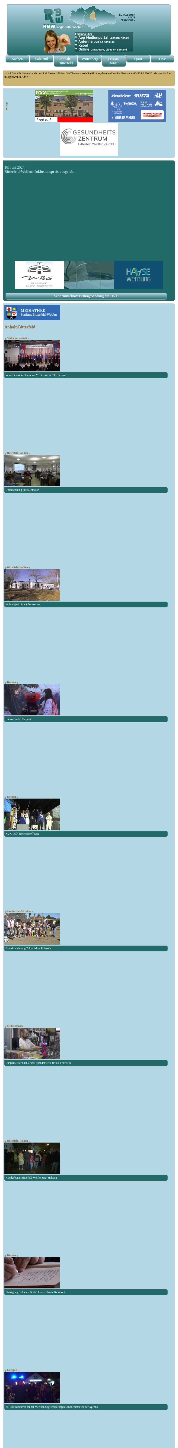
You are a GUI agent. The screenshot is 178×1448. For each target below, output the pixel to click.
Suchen (17, 59)
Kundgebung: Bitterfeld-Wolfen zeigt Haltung (31, 1177)
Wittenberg (90, 59)
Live (162, 59)
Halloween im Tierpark (18, 719)
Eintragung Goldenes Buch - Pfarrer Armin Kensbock (35, 1292)
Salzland (41, 59)
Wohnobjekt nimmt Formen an (23, 604)
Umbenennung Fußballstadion (22, 489)
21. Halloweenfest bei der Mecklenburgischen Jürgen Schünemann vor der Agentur (52, 1407)
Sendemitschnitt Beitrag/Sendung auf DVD (86, 296)
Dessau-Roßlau (114, 61)
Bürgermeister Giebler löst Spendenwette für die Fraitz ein (38, 1063)
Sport (138, 59)
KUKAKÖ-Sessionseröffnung (22, 833)
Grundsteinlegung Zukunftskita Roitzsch (28, 948)
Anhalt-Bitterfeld (66, 61)
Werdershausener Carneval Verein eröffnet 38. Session (36, 375)
